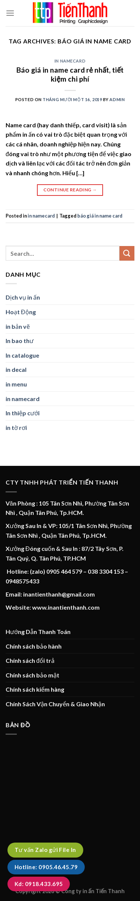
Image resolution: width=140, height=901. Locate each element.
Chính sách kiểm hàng (35, 689)
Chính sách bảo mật (32, 675)
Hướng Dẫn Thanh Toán (38, 631)
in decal (16, 369)
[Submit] (126, 253)
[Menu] (10, 13)
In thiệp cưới (23, 412)
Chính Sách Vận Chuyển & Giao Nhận (55, 703)
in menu (16, 384)
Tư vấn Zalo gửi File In (45, 849)
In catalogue (22, 355)
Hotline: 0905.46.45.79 (46, 867)
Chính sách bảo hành (34, 646)
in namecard (70, 60)
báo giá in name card (99, 216)
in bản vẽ (18, 326)
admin (117, 99)
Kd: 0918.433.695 (39, 883)
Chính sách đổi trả (30, 660)
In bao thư (20, 340)
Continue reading (70, 189)
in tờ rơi (16, 427)
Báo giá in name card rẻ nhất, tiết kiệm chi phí (70, 75)
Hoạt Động (21, 311)
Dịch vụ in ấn (23, 297)
